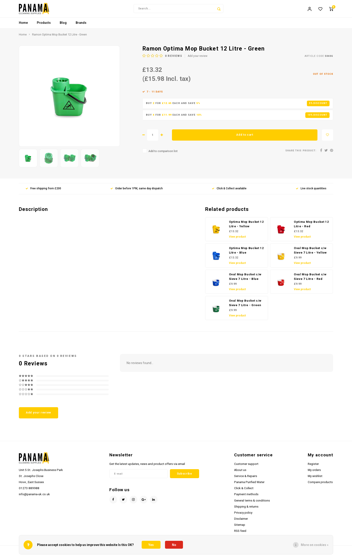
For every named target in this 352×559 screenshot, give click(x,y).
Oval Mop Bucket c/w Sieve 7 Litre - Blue (245, 279)
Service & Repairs (245, 479)
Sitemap (239, 527)
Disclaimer (241, 521)
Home (23, 26)
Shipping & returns (246, 509)
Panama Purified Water (249, 485)
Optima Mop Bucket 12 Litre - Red (311, 227)
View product (237, 239)
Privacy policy (243, 515)
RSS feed (240, 533)
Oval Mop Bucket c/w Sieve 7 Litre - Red (310, 279)
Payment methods (246, 497)
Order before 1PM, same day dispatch (136, 191)
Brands (81, 26)
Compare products (320, 485)
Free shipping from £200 (43, 191)
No (174, 545)
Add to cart (244, 137)
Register (313, 466)
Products (44, 26)
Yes (151, 545)
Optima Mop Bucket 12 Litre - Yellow (246, 227)
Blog (63, 26)
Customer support (246, 466)
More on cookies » (314, 545)
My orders (314, 473)
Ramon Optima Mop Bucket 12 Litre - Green (59, 37)
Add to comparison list (163, 154)
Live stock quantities (311, 191)
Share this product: (300, 153)
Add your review (197, 58)
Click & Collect (243, 491)
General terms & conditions (252, 503)
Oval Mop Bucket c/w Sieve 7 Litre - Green (245, 306)
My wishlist (315, 479)
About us (240, 473)
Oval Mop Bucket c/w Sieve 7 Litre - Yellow (310, 253)
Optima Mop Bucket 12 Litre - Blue (246, 253)
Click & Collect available (229, 191)
